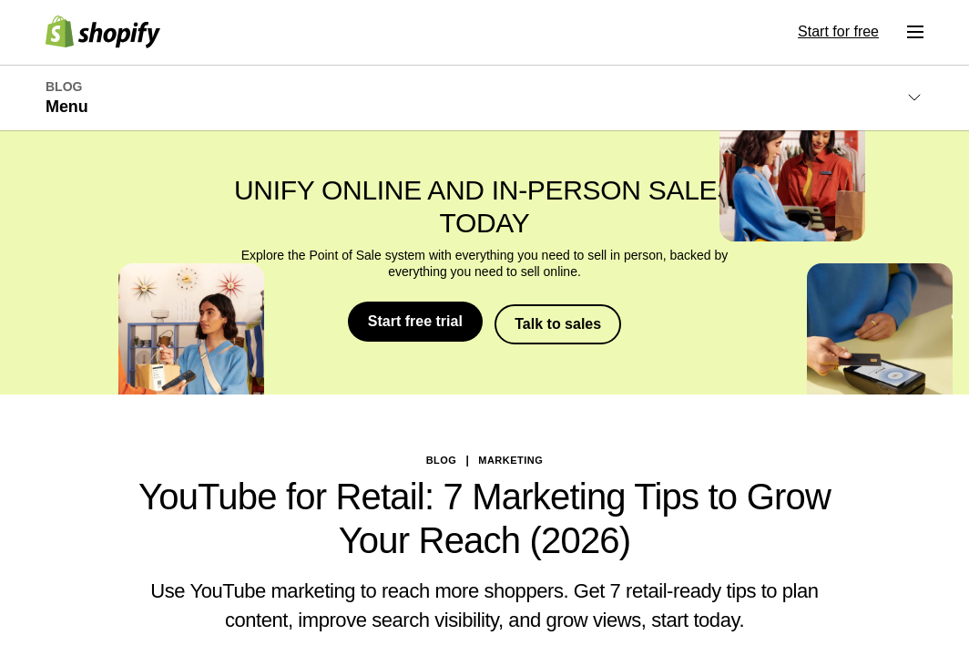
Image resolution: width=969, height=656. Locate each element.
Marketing (510, 457)
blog (441, 457)
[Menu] (915, 32)
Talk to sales (559, 321)
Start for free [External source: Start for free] (838, 31)
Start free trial (414, 321)
